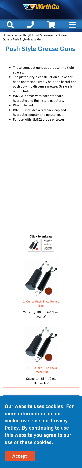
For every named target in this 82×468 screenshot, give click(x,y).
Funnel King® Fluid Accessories (34, 35)
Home (7, 35)
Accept (19, 456)
